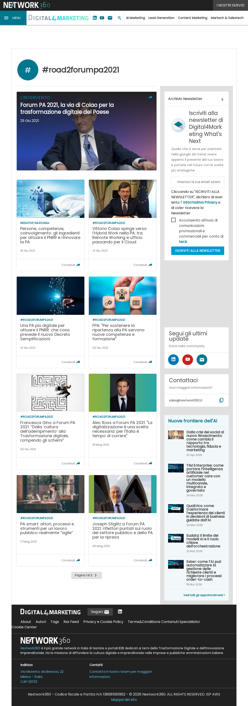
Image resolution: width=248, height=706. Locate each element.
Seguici (100, 612)
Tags (55, 621)
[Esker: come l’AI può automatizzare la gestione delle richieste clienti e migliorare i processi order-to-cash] (196, 573)
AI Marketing (135, 18)
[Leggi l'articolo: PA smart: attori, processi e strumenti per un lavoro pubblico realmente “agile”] (50, 520)
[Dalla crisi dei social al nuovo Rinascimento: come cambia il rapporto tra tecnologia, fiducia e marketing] (196, 443)
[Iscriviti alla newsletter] (202, 359)
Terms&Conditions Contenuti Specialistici (164, 621)
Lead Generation (161, 18)
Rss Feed (71, 621)
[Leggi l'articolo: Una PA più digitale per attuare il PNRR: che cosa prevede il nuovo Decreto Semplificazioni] (50, 322)
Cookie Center (24, 627)
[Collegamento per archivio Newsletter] (196, 99)
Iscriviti (197, 251)
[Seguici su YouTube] (187, 359)
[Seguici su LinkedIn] (173, 359)
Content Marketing (192, 18)
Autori (41, 621)
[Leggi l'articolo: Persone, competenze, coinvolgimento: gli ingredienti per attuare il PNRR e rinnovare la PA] (50, 225)
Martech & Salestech (227, 18)
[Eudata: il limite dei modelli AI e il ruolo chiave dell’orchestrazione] (196, 543)
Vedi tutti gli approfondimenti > (204, 595)
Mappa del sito (124, 699)
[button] (13, 18)
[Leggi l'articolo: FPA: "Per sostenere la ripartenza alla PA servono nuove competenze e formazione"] (123, 322)
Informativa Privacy (200, 202)
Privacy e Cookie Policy (103, 621)
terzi (183, 241)
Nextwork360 (30, 648)
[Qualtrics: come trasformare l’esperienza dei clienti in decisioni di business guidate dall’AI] (196, 515)
